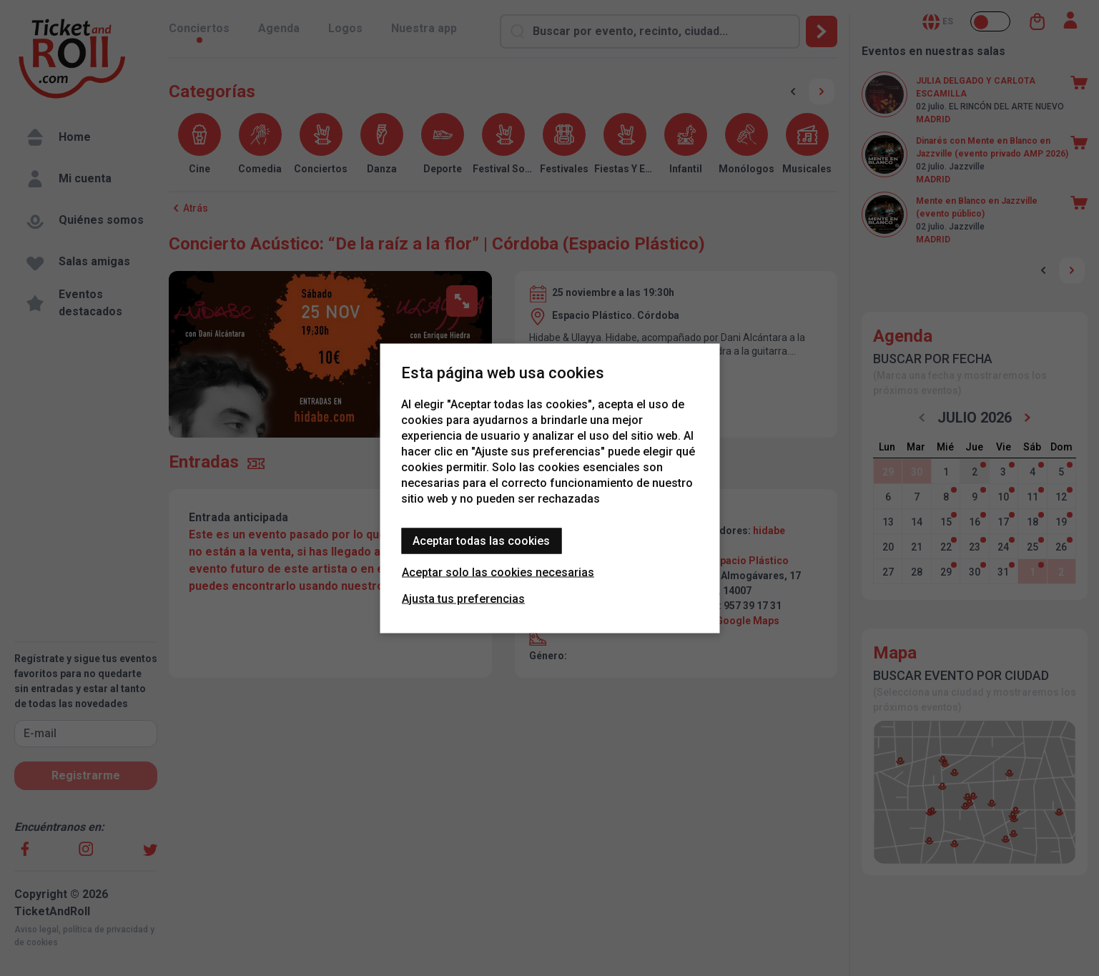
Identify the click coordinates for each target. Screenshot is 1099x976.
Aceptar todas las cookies (481, 540)
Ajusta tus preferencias (463, 598)
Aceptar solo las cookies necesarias (498, 571)
